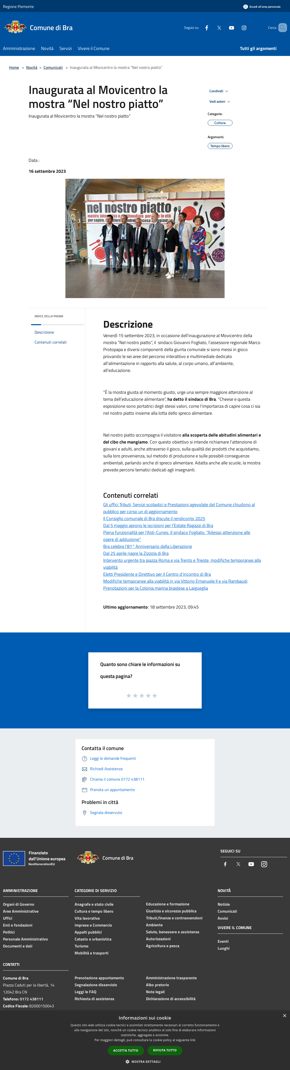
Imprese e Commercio (93, 925)
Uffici (7, 918)
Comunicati (53, 67)
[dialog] (145, 1040)
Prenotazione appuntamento (99, 978)
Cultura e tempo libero (94, 911)
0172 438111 (31, 999)
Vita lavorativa (87, 918)
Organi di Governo (18, 904)
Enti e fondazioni (17, 925)
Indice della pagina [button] (49, 316)
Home (14, 67)
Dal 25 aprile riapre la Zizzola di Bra (136, 553)
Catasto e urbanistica (93, 939)
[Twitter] (212, 27)
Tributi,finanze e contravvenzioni (174, 918)
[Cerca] (281, 28)
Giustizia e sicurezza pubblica (171, 911)
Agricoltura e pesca (162, 946)
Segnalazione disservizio (96, 985)
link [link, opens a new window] (192, 1040)
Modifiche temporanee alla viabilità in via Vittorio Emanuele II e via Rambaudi (175, 581)
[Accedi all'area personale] (262, 6)
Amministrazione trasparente (171, 978)
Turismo (82, 946)
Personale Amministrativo (25, 939)
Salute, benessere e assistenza (172, 932)
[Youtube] (224, 27)
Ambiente (154, 925)
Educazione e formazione (167, 904)
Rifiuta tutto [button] (165, 1050)
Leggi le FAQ (85, 992)
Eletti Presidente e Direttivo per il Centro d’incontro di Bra (157, 574)
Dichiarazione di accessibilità (170, 999)
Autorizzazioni (158, 939)
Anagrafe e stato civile (94, 904)
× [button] (284, 1016)
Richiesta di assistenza (94, 999)
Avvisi (223, 918)
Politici (9, 932)
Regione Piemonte (18, 6)
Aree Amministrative (21, 911)
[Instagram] (237, 27)
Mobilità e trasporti (91, 953)
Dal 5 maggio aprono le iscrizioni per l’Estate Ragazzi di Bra (158, 525)
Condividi (219, 91)
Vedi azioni (220, 102)
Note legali (155, 992)
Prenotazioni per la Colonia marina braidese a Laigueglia (155, 588)
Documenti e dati (17, 946)
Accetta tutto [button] (125, 1050)
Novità (31, 67)
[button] (145, 1061)
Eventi (223, 941)
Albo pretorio (157, 985)
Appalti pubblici (88, 932)
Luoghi (224, 948)
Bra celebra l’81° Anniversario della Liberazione (147, 546)
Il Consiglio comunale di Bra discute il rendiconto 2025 (154, 518)
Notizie (224, 904)
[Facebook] (199, 27)
